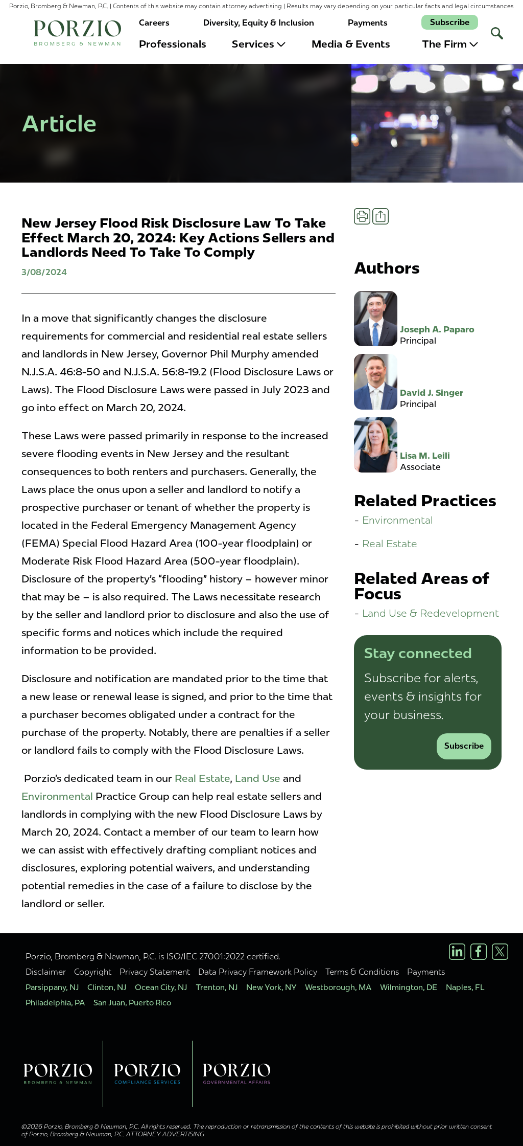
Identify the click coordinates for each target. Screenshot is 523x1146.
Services (259, 44)
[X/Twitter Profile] (500, 951)
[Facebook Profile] (478, 951)
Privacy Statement (155, 972)
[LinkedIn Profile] (457, 951)
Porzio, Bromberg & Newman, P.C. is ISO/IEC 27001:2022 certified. (153, 956)
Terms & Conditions (362, 972)
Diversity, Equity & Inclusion (258, 23)
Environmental (57, 796)
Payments (368, 23)
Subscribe (449, 22)
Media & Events (351, 44)
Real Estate (202, 778)
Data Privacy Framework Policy (257, 972)
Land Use (257, 778)
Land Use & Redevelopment (430, 612)
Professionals (172, 44)
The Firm (450, 44)
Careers (154, 23)
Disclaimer (46, 972)
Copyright (92, 972)
